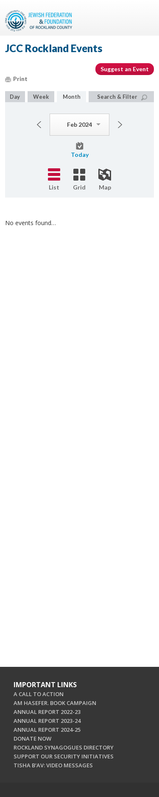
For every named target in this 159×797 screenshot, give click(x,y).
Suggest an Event (124, 68)
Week (41, 96)
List (54, 179)
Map (104, 180)
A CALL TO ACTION (39, 694)
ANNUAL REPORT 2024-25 (47, 729)
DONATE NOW (32, 738)
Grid (79, 180)
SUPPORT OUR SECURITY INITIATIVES (64, 756)
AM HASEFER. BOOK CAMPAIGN (55, 703)
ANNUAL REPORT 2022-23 (47, 712)
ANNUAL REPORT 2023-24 (47, 721)
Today (80, 150)
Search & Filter (122, 96)
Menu (144, 17)
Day (15, 96)
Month (72, 96)
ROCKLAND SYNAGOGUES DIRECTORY (64, 747)
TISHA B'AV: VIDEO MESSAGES (53, 765)
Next (120, 124)
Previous (39, 124)
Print (16, 78)
